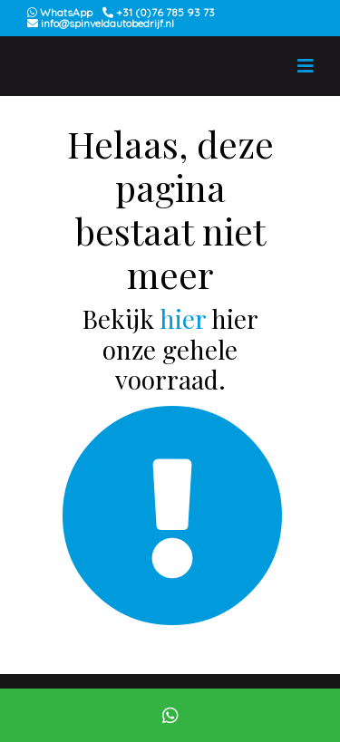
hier (183, 318)
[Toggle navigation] (305, 66)
